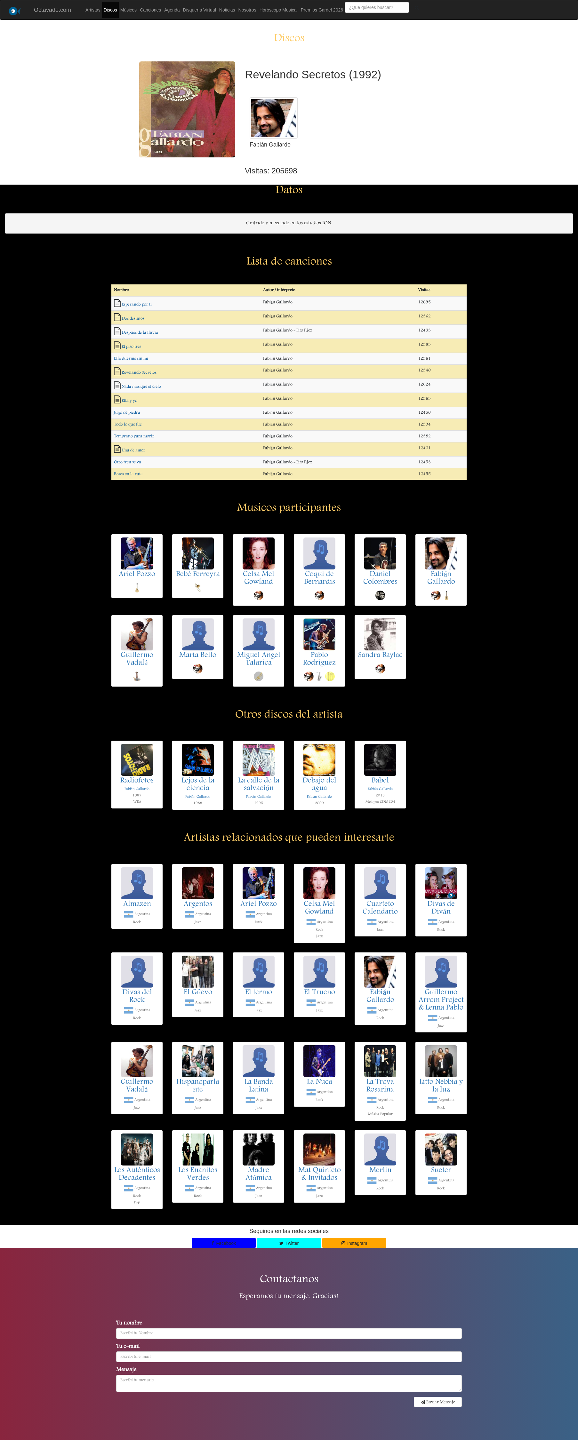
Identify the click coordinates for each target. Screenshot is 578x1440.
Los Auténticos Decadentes (137, 1174)
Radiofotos (137, 781)
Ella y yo (129, 401)
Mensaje (126, 1370)
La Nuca (319, 1082)
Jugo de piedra (127, 413)
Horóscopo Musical (279, 9)
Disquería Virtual (199, 9)
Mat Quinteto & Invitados (319, 1174)
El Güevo (198, 993)
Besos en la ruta (128, 474)
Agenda (172, 9)
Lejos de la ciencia (197, 784)
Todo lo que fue (128, 424)
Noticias (227, 9)
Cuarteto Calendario (380, 908)
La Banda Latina (259, 1086)
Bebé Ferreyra (198, 574)
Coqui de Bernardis (319, 578)
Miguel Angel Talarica (258, 659)
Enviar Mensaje (438, 1402)
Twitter (289, 1243)
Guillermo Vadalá (137, 659)
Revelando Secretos (139, 373)
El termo (258, 993)
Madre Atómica (258, 1174)
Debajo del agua (319, 784)
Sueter (441, 1170)
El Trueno (319, 993)
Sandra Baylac (380, 655)
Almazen (137, 904)
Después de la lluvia (140, 333)
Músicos (128, 9)
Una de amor (133, 450)
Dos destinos (133, 319)
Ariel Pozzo (137, 574)
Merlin (380, 1170)
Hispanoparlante (197, 1086)
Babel (380, 781)
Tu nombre (129, 1323)
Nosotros (247, 9)
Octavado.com (52, 10)
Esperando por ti (137, 304)
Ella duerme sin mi (131, 359)
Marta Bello (197, 655)
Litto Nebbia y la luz (441, 1086)
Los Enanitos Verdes (197, 1174)
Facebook (224, 1243)
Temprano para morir (134, 436)
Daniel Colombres (380, 578)
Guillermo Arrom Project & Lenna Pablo (441, 1000)
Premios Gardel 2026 (322, 9)
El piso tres (131, 347)
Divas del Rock (137, 996)
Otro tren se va (127, 462)
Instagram (354, 1243)
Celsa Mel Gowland (258, 578)
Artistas (92, 9)
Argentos (198, 904)
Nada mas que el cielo (141, 387)
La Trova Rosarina (380, 1086)
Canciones (150, 9)
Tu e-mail (128, 1347)
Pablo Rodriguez (319, 659)
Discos (110, 9)
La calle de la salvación (258, 784)
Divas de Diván (441, 908)
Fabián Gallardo (441, 578)
